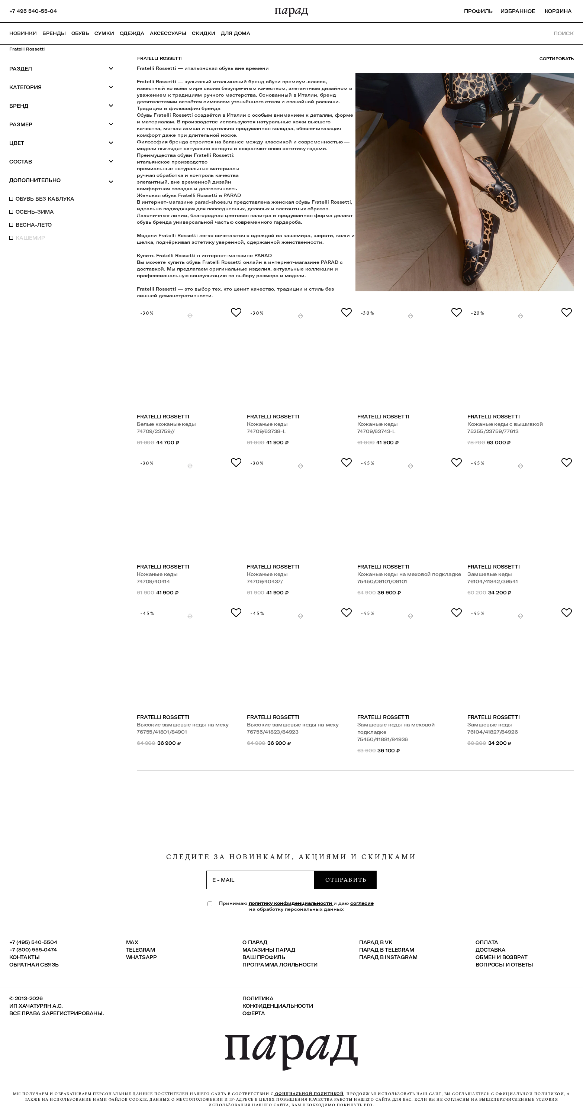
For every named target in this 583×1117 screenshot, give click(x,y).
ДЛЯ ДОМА (235, 33)
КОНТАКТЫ (24, 957)
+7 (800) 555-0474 (33, 950)
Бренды (54, 33)
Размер (61, 124)
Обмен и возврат (501, 957)
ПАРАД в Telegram (386, 950)
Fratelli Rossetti (27, 49)
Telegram (140, 950)
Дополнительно (61, 180)
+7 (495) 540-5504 (33, 942)
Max (132, 942)
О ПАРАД (254, 942)
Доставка (490, 950)
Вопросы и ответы (504, 965)
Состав (61, 161)
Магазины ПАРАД (268, 950)
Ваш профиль (263, 957)
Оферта (253, 1013)
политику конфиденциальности (291, 903)
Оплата (487, 942)
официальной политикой (309, 1093)
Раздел (61, 68)
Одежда (132, 33)
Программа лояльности (280, 965)
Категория (61, 87)
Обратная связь (34, 965)
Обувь (80, 33)
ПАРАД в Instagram (388, 957)
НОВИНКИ (23, 33)
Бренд (61, 106)
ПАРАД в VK (375, 942)
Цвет (61, 143)
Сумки (104, 33)
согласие (362, 903)
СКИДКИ (203, 33)
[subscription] (260, 880)
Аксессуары (168, 33)
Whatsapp (141, 957)
